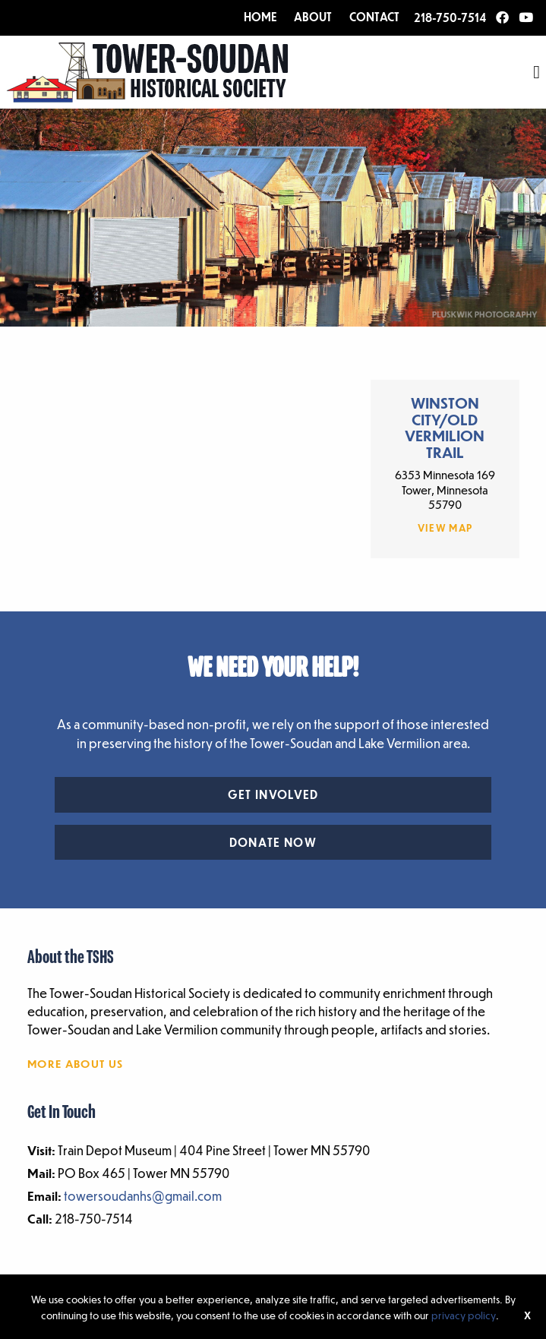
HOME (260, 16)
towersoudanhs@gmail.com (143, 1196)
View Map (445, 528)
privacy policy (463, 1315)
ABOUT (313, 16)
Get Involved (273, 794)
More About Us (75, 1063)
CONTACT (374, 16)
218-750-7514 (450, 17)
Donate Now (273, 842)
